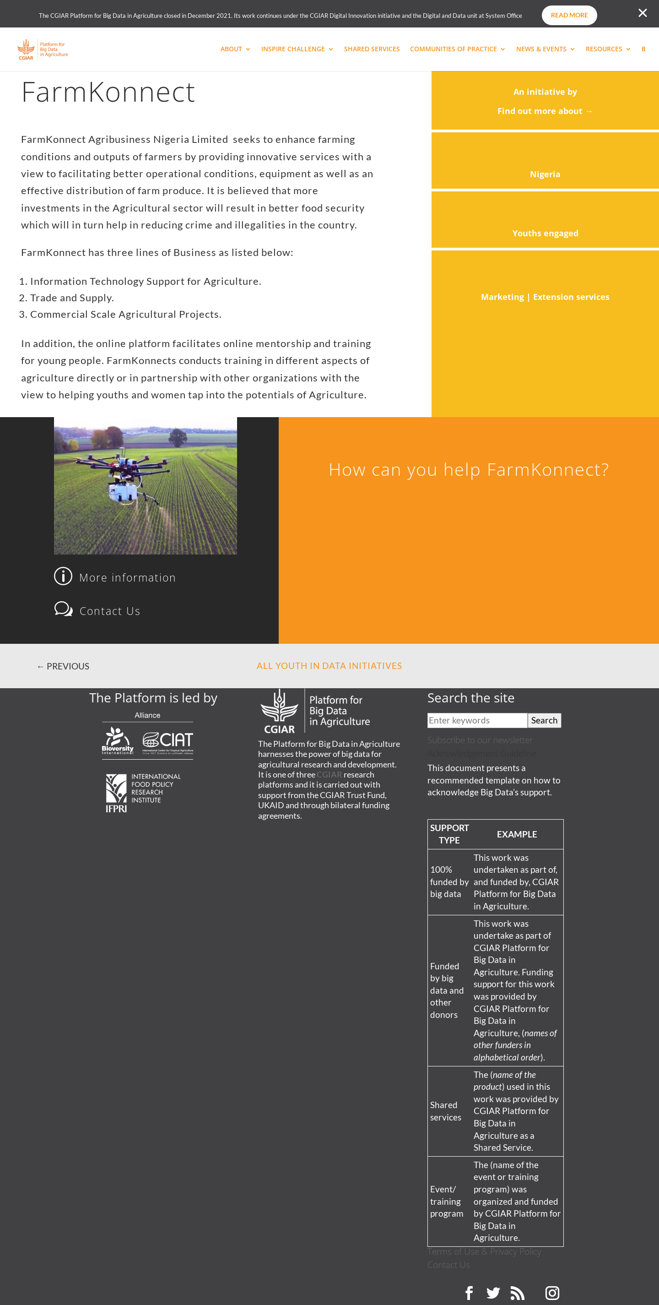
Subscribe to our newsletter (480, 740)
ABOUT (231, 49)
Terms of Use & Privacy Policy (484, 1251)
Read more (569, 15)
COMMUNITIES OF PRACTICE (453, 49)
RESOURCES (604, 49)
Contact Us (448, 1264)
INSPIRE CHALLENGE (293, 49)
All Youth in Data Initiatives (329, 665)
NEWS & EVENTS (541, 49)
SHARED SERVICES (372, 49)
